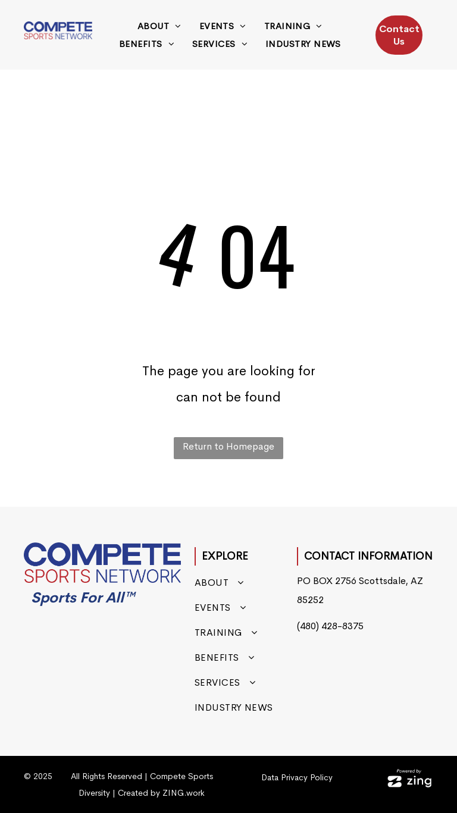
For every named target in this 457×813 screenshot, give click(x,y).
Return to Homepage (228, 446)
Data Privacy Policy (297, 777)
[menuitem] (159, 26)
